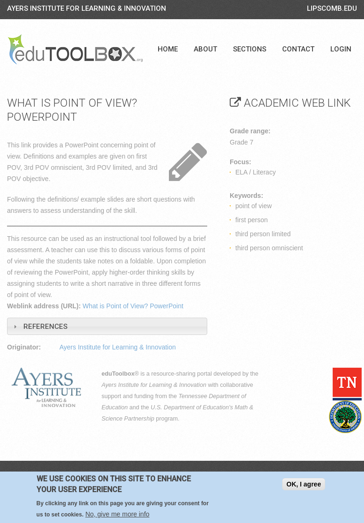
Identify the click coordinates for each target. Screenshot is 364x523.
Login (340, 49)
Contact (298, 49)
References (45, 326)
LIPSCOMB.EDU (332, 8)
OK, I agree (303, 484)
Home (168, 49)
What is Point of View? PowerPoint (133, 306)
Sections (249, 49)
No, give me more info (117, 514)
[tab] (107, 326)
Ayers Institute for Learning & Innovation (86, 8)
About (205, 49)
